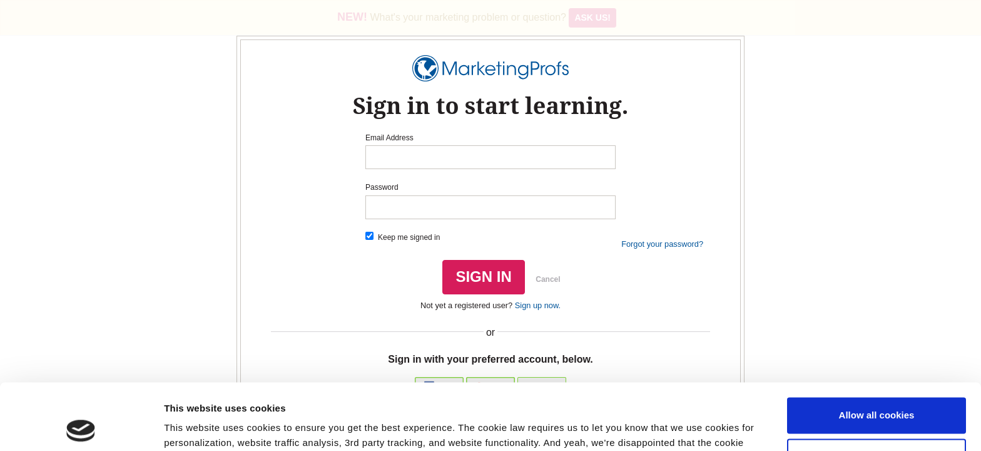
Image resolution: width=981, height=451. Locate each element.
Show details (193, 426)
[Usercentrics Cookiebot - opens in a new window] (81, 426)
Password (382, 187)
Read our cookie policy (394, 391)
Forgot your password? (662, 244)
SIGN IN (483, 276)
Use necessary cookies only (876, 390)
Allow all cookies (877, 349)
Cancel (548, 279)
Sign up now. (538, 305)
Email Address (389, 137)
